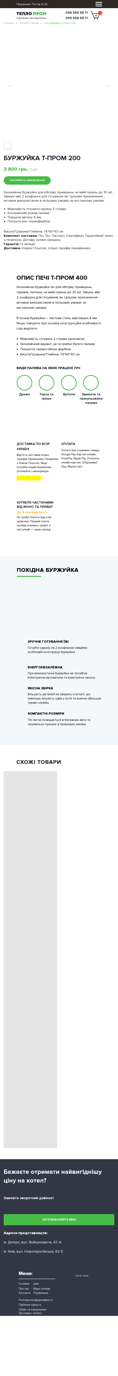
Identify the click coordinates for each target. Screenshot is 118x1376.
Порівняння (40, 1293)
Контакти (24, 1293)
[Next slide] (108, 86)
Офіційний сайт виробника (31, 18)
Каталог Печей (29, 23)
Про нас (24, 1288)
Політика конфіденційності (36, 1300)
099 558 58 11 (76, 18)
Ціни (36, 1283)
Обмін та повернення (32, 1309)
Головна (9, 23)
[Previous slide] (9, 86)
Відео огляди (41, 1288)
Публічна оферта (30, 1304)
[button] (59, 1219)
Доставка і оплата (30, 1313)
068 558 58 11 (76, 13)
